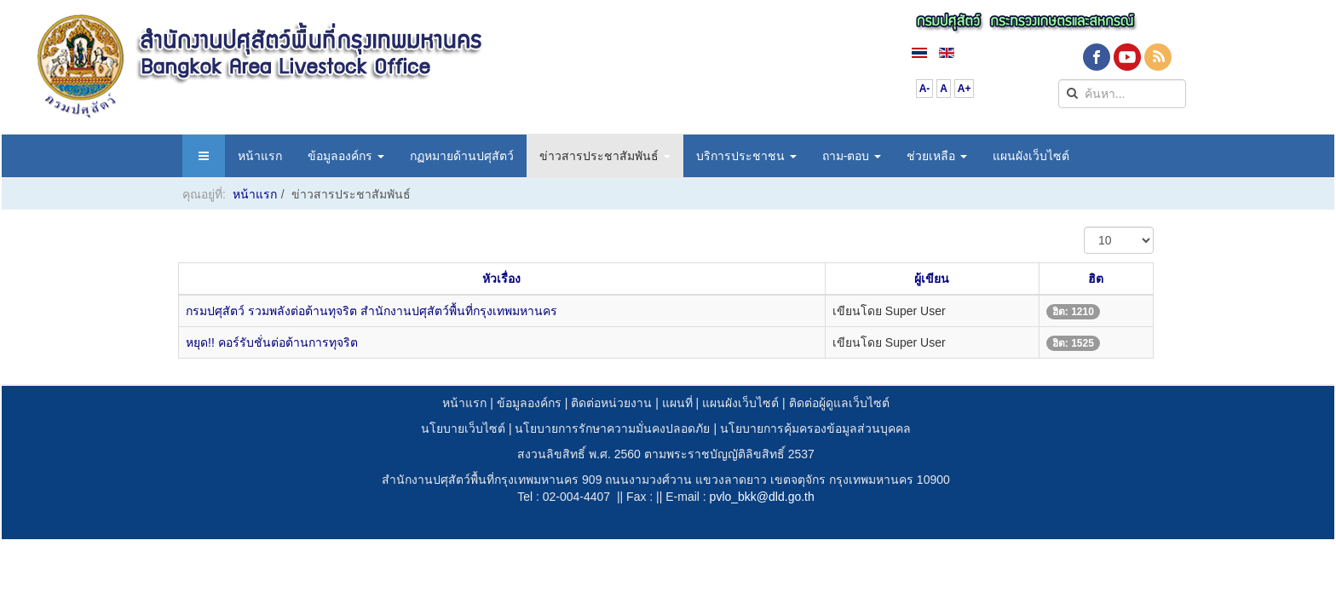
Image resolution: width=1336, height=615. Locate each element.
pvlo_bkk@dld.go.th (762, 496)
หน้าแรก (260, 156)
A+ (964, 89)
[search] (1122, 93)
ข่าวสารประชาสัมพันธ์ (605, 156)
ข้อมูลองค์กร (346, 156)
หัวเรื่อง (501, 278)
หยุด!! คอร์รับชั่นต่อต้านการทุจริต (272, 342)
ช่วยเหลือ (937, 156)
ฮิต (1095, 278)
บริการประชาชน (746, 156)
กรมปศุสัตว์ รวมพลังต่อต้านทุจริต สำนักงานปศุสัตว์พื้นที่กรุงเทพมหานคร (371, 311)
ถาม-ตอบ (852, 156)
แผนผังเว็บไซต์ (1031, 156)
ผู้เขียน (931, 278)
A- (924, 89)
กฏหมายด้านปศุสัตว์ (462, 156)
